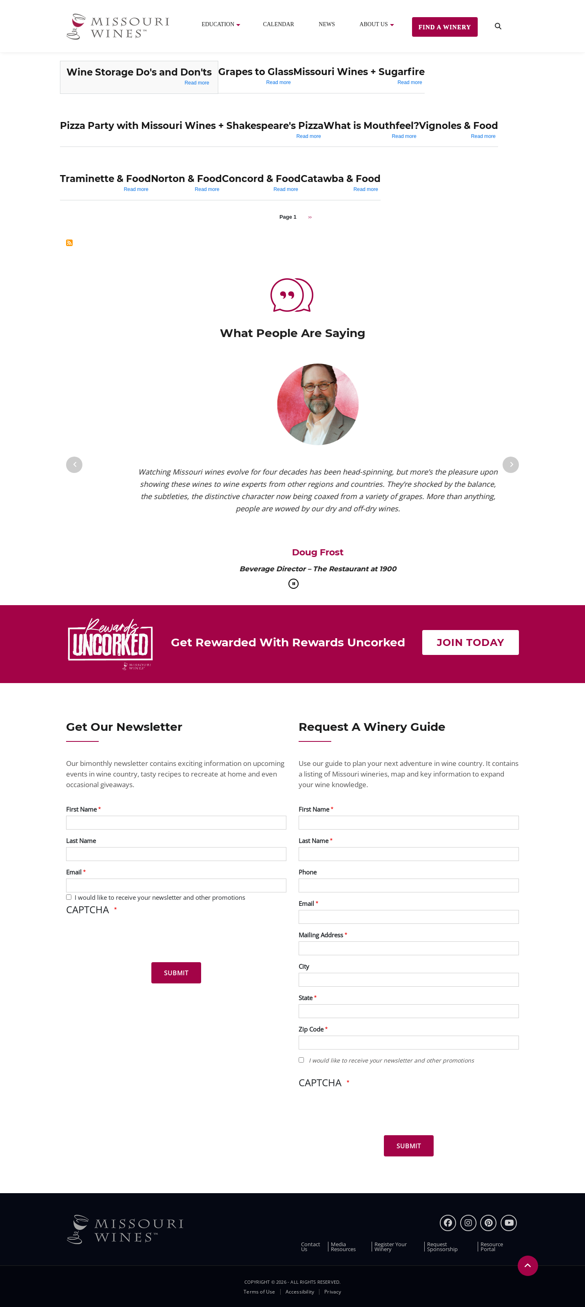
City (304, 966)
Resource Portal (492, 1247)
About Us (373, 24)
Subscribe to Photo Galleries (69, 243)
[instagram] (468, 1223)
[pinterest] (488, 1223)
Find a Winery (445, 27)
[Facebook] (448, 1223)
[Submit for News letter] (176, 972)
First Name (81, 809)
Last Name (81, 841)
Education (218, 24)
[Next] (511, 465)
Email (74, 872)
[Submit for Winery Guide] (409, 1145)
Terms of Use (259, 1292)
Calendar (278, 24)
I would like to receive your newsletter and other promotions (160, 897)
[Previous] (74, 465)
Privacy (332, 1292)
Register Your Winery (390, 1247)
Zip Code (311, 1029)
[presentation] (128, 940)
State (305, 998)
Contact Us (310, 1247)
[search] (498, 26)
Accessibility (300, 1292)
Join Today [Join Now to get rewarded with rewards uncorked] (470, 642)
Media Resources (343, 1247)
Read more (197, 83)
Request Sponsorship (442, 1247)
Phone (308, 872)
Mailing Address (321, 935)
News (327, 24)
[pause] (293, 584)
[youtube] (509, 1223)
